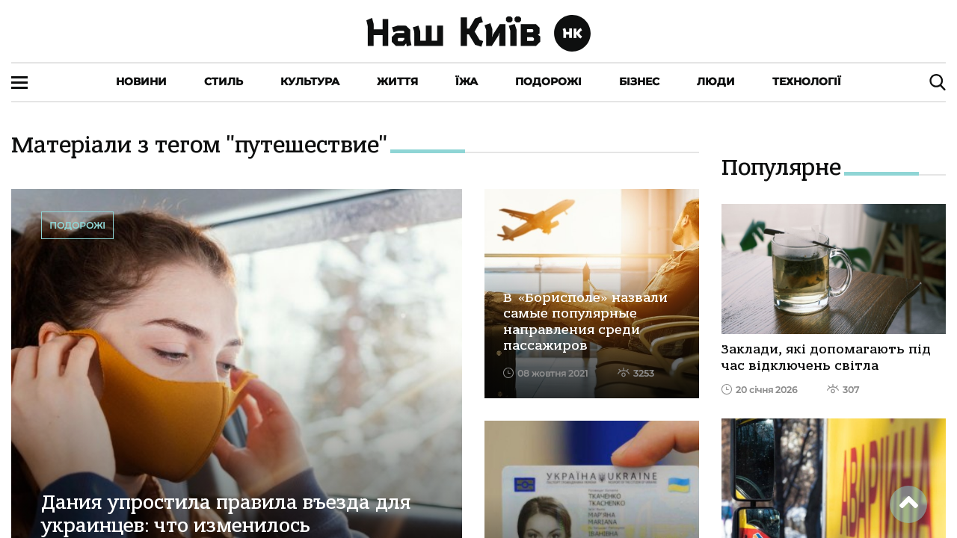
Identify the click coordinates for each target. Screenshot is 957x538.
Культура (309, 81)
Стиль (223, 81)
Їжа (466, 81)
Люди (716, 81)
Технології (806, 81)
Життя (397, 81)
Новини (141, 81)
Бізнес (639, 81)
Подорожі (548, 81)
